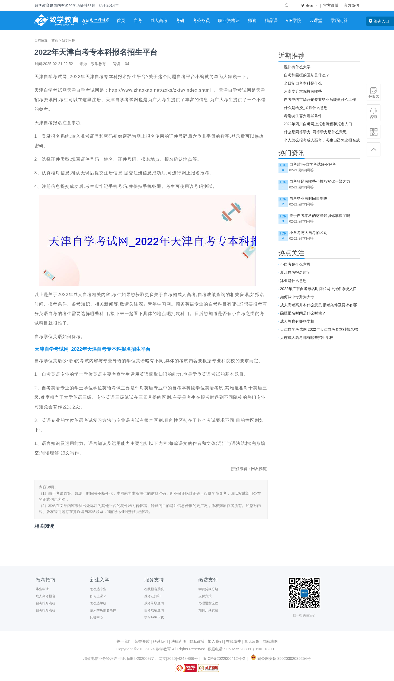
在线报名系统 (154, 589)
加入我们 (215, 641)
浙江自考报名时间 (295, 272)
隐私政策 (197, 641)
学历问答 (339, 20)
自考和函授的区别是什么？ (306, 75)
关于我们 (124, 641)
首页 (121, 20)
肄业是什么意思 (293, 280)
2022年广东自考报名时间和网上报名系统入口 (318, 289)
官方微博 (330, 5)
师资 (252, 20)
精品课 (271, 20)
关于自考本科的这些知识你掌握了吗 (319, 215)
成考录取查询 (154, 603)
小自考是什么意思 (295, 264)
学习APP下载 (154, 617)
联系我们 (160, 641)
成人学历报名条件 (103, 610)
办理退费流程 (208, 603)
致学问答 (68, 40)
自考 (137, 20)
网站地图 (270, 641)
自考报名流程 (45, 603)
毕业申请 (42, 589)
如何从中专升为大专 (297, 297)
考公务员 (201, 20)
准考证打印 (152, 596)
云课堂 (315, 20)
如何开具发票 (208, 610)
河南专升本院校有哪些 (303, 91)
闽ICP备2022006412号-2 (224, 658)
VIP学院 (294, 20)
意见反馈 (252, 641)
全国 (309, 6)
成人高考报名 (45, 596)
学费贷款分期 (208, 589)
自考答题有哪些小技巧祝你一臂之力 (319, 181)
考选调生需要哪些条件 (303, 116)
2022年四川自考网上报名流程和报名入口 (318, 124)
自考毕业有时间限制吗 (308, 198)
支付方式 (205, 596)
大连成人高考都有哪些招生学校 (306, 337)
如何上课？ (98, 596)
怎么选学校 (98, 603)
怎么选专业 (98, 589)
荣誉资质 (142, 641)
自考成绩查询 (154, 610)
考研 (180, 20)
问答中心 (96, 617)
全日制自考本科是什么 (303, 83)
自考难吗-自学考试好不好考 (312, 164)
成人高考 (159, 20)
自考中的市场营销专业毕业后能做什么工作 (320, 99)
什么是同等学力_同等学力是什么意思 (315, 132)
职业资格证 (229, 20)
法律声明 (178, 641)
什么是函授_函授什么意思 (306, 108)
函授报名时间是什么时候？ (303, 313)
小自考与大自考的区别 (308, 232)
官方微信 (351, 5)
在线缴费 (233, 641)
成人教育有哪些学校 (297, 321)
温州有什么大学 (297, 67)
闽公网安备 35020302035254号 (280, 658)
